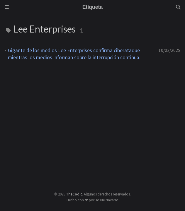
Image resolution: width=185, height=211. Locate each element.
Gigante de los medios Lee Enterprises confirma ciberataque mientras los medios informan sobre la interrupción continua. (74, 54)
